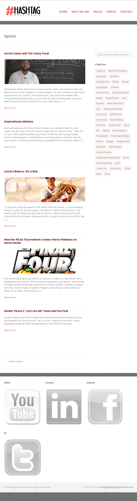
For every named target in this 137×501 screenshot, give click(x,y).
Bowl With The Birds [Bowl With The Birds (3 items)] (117, 71)
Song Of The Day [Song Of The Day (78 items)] (104, 152)
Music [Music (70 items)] (126, 125)
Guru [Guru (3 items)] (98, 109)
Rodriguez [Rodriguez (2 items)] (101, 147)
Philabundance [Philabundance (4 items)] (120, 131)
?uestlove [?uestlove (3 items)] (100, 71)
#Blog (97, 11)
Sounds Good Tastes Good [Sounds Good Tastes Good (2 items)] (108, 158)
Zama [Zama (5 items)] (107, 174)
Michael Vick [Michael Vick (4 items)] (114, 125)
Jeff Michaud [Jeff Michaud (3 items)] (116, 114)
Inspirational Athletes (18, 121)
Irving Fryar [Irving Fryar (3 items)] (101, 114)
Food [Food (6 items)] (124, 98)
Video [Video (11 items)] (99, 174)
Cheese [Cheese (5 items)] (125, 82)
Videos (111, 11)
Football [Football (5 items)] (100, 103)
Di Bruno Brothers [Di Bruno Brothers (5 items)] (120, 93)
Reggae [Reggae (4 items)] (109, 141)
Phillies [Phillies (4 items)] (99, 141)
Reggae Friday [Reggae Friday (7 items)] (123, 141)
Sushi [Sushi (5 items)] (117, 163)
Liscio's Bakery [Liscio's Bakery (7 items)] (116, 120)
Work (63, 12)
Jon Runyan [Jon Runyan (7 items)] (101, 120)
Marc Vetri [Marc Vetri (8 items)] (101, 125)
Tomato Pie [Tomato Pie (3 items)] (101, 168)
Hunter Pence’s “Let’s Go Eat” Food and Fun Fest (36, 311)
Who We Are (80, 11)
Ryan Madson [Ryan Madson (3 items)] (115, 147)
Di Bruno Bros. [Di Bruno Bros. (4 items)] (102, 93)
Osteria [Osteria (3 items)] (106, 131)
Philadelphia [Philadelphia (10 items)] (102, 136)
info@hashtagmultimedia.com (116, 487)
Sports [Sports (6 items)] (126, 158)
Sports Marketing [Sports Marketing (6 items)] (104, 163)
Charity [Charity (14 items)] (115, 82)
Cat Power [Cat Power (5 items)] (114, 76)
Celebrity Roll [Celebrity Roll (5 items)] (102, 82)
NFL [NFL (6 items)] (98, 131)
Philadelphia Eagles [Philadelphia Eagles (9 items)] (120, 136)
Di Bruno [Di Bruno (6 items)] (115, 87)
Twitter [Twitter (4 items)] (127, 168)
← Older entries (14, 361)
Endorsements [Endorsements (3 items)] (112, 98)
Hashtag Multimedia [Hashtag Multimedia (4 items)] (113, 109)
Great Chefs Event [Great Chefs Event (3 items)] (115, 103)
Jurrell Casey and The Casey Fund (26, 53)
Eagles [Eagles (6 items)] (99, 98)
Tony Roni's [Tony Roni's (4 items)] (115, 168)
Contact (126, 11)
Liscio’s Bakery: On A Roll (21, 171)
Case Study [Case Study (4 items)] (101, 76)
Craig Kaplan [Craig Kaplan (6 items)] (102, 87)
